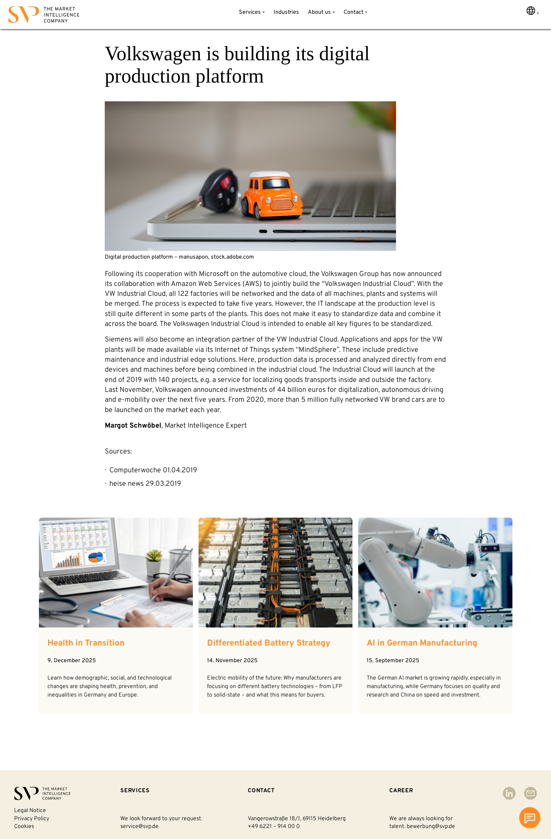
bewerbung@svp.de (431, 826)
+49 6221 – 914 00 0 (274, 826)
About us (319, 12)
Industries (286, 12)
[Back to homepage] (43, 16)
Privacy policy (31, 818)
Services (250, 12)
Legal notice (30, 810)
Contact (353, 12)
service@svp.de (139, 826)
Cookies (24, 826)
